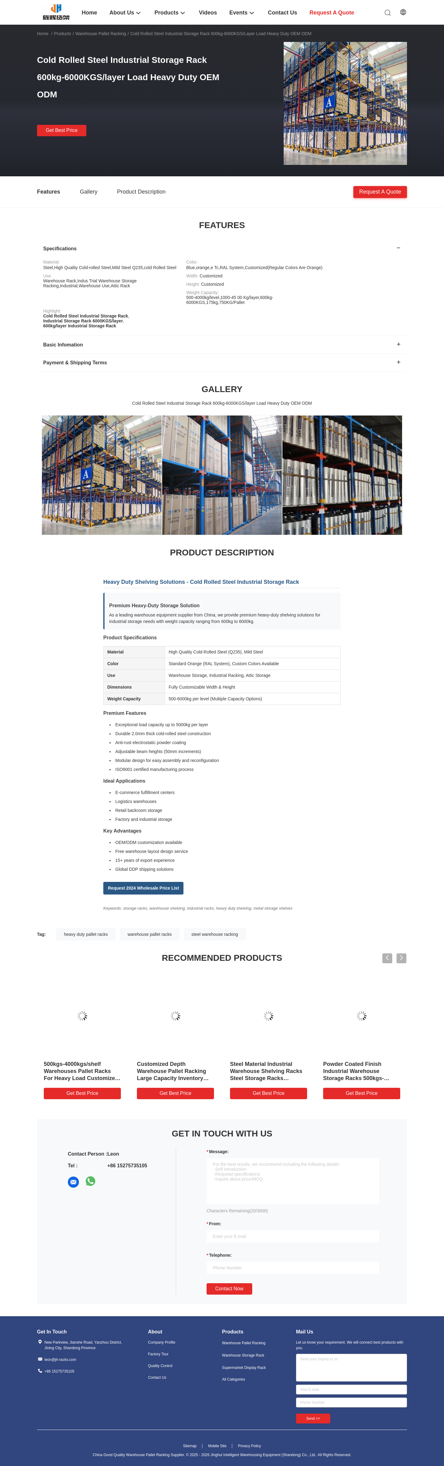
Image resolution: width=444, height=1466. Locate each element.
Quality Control (160, 1366)
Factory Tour (158, 1354)
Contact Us (157, 1377)
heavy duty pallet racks (86, 934)
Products (62, 33)
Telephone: (220, 1255)
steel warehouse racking (214, 934)
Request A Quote (380, 191)
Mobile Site (217, 1446)
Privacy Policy (249, 1446)
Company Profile (161, 1342)
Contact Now (229, 1288)
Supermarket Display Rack (244, 1368)
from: (215, 1223)
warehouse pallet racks (150, 934)
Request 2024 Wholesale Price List (143, 888)
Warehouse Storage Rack (243, 1355)
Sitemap (189, 1446)
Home (42, 33)
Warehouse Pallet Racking (100, 33)
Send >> (313, 1418)
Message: (219, 1151)
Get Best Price (61, 130)
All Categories (233, 1379)
